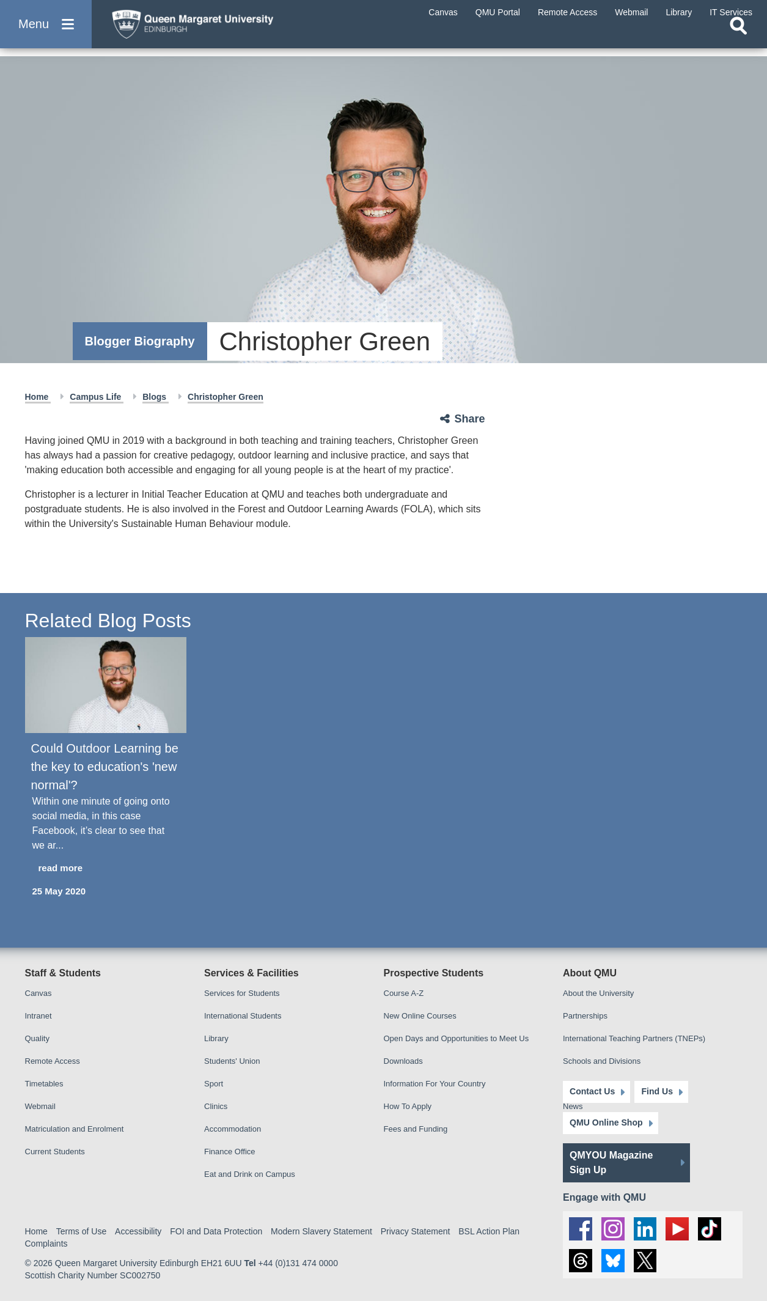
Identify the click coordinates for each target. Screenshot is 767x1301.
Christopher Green (225, 397)
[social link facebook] (580, 1228)
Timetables (44, 1083)
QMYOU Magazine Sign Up (611, 1161)
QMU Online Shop (606, 1122)
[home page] (220, 28)
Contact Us (592, 1091)
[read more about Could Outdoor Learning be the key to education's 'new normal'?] (105, 868)
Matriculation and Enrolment (74, 1128)
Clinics (215, 1106)
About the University (598, 993)
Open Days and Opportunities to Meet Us (456, 1038)
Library (216, 1038)
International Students (242, 1015)
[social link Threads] (580, 1260)
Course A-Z (404, 993)
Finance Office (229, 1151)
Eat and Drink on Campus (249, 1174)
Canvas (38, 993)
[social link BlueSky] (613, 1260)
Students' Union (232, 1061)
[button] (46, 31)
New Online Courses (420, 1015)
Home (38, 397)
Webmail (40, 1106)
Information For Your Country (435, 1083)
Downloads (403, 1061)
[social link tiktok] (710, 1228)
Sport (213, 1083)
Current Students (55, 1151)
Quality (37, 1038)
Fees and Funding (416, 1128)
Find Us (656, 1091)
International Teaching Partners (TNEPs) (634, 1038)
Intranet (38, 1015)
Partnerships (585, 1015)
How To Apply (408, 1106)
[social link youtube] (677, 1228)
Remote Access (52, 1061)
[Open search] (738, 40)
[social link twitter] (645, 1260)
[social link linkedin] (645, 1228)
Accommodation (232, 1128)
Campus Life (96, 397)
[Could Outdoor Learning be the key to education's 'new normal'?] (105, 685)
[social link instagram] (613, 1228)
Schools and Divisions (601, 1061)
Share (470, 419)
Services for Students (242, 993)
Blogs (155, 397)
